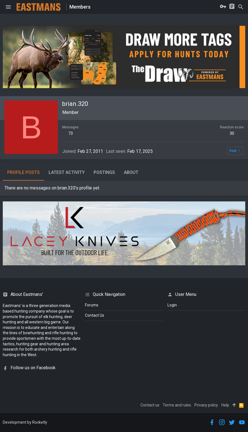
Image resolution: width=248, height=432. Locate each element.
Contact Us (94, 315)
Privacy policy (206, 405)
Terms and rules (177, 405)
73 (70, 133)
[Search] (240, 7)
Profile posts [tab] (23, 172)
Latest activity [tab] (67, 172)
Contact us (150, 405)
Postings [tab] (104, 172)
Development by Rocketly (25, 422)
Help (225, 405)
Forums (91, 305)
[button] (8, 7)
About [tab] (131, 172)
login (172, 305)
